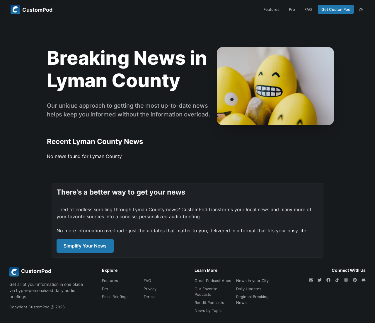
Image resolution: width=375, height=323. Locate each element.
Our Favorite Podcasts (206, 291)
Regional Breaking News (252, 299)
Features (271, 9)
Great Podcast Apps (213, 280)
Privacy (150, 288)
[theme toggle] (361, 9)
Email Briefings (115, 296)
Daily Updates (248, 288)
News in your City (252, 280)
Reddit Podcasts (209, 302)
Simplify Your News (85, 246)
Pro (292, 9)
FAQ (308, 9)
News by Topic (208, 310)
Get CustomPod (335, 9)
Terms (149, 296)
